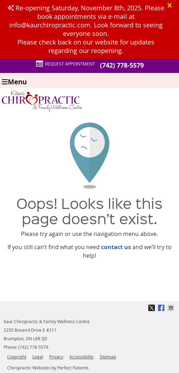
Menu (14, 81)
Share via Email (171, 308)
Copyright (16, 356)
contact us (116, 247)
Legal (37, 356)
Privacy (56, 356)
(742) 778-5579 (122, 65)
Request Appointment (65, 63)
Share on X (152, 308)
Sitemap (108, 356)
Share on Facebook (162, 308)
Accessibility (81, 356)
